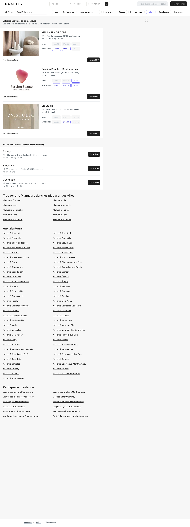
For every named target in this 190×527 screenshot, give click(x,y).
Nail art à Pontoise (11, 344)
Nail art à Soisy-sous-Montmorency (69, 364)
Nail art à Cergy (10, 262)
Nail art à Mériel (10, 325)
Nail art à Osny (9, 339)
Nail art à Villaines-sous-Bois (66, 373)
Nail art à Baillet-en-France (15, 243)
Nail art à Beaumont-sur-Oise (16, 247)
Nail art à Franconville (13, 291)
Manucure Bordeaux (12, 200)
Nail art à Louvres (11, 310)
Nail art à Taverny (11, 368)
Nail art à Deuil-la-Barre (13, 272)
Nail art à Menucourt (62, 320)
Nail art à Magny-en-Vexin (15, 315)
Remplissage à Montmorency (66, 411)
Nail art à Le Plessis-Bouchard (67, 306)
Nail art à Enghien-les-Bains (16, 281)
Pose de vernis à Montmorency (17, 411)
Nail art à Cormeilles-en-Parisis (67, 267)
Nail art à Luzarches (62, 310)
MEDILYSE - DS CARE (54, 32)
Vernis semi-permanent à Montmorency (21, 416)
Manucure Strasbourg (13, 219)
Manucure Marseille (62, 205)
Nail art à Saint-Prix (12, 359)
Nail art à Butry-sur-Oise (64, 257)
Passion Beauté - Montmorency (60, 69)
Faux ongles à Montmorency (16, 401)
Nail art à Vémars (11, 373)
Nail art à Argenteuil (62, 233)
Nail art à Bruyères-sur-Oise (16, 257)
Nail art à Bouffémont (63, 252)
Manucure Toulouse (62, 219)
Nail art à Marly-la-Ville (13, 320)
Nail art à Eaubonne (12, 276)
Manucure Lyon (10, 205)
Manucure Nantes (61, 210)
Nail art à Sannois (61, 359)
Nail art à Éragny (60, 281)
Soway (7, 151)
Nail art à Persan (60, 339)
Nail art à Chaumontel (13, 267)
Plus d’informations (10, 60)
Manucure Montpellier (13, 210)
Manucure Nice (10, 215)
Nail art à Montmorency (14, 406)
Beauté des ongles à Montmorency (69, 392)
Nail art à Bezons (11, 252)
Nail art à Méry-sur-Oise (64, 325)
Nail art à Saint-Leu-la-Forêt (16, 354)
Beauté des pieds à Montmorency (18, 397)
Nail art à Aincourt (11, 233)
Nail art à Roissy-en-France (65, 344)
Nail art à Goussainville (13, 296)
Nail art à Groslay (61, 296)
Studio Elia (9, 165)
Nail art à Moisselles (12, 330)
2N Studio (47, 105)
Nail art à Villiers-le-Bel (13, 378)
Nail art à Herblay (11, 301)
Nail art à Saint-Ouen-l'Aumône (67, 354)
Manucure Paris (60, 215)
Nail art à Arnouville (12, 238)
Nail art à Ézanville (61, 286)
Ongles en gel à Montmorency (67, 406)
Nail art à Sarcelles (11, 364)
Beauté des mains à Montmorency (18, 392)
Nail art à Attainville (62, 238)
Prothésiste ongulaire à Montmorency (70, 416)
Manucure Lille (59, 200)
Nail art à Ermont (10, 286)
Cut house (9, 179)
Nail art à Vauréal (61, 368)
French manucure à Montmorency (68, 401)
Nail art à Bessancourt (63, 247)
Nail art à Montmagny (13, 335)
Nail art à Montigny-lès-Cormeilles (69, 330)
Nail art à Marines (61, 315)
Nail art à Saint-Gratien (63, 349)
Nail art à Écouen (61, 276)
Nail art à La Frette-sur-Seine (16, 306)
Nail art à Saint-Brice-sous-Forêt (18, 349)
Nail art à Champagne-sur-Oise (67, 262)
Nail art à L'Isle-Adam (62, 301)
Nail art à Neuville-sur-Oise (65, 335)
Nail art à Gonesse (61, 291)
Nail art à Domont (61, 272)
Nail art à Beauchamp (63, 243)
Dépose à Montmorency (64, 397)
